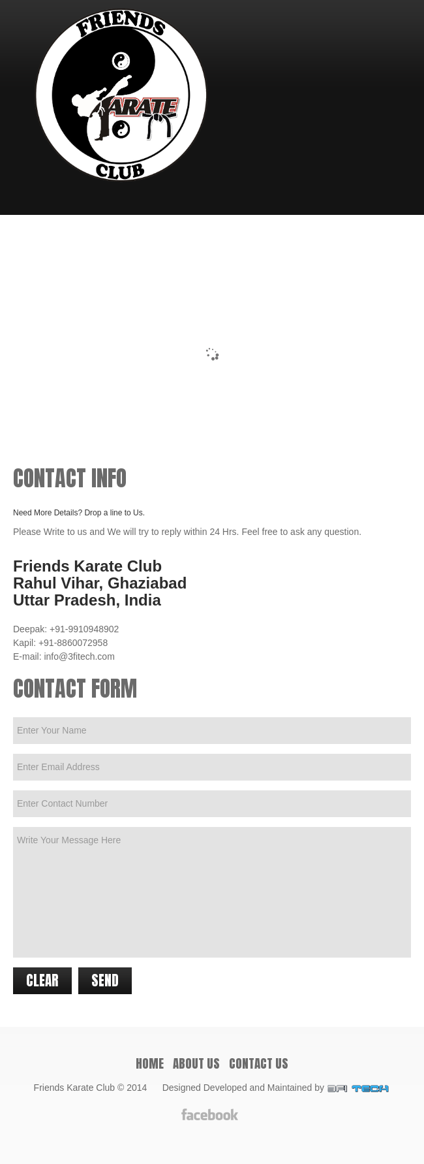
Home (150, 1063)
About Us (196, 1063)
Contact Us (258, 1063)
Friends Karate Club (74, 1087)
